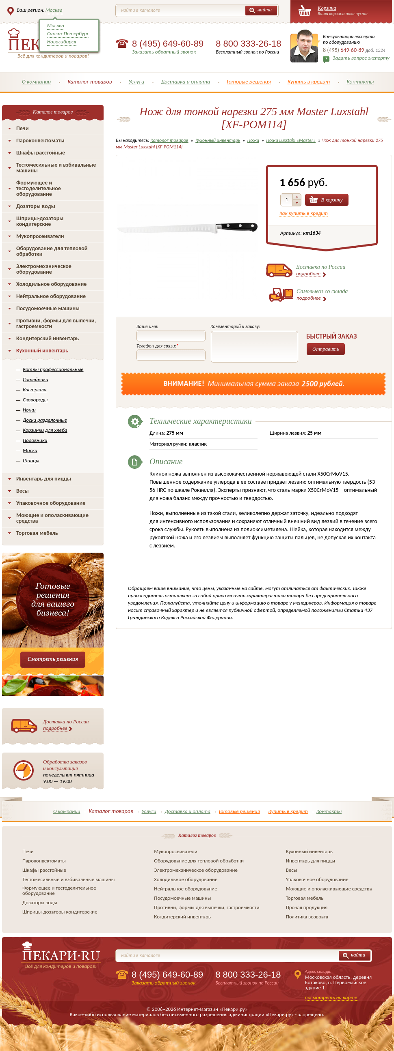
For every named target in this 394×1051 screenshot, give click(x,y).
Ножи (29, 410)
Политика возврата (307, 916)
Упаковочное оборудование (50, 503)
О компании (36, 81)
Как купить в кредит (303, 213)
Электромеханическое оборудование (43, 269)
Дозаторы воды (35, 206)
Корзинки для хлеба (45, 430)
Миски (30, 450)
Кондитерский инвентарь (47, 338)
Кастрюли (34, 389)
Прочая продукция (307, 907)
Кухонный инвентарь (42, 350)
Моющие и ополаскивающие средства (52, 518)
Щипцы (31, 460)
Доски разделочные (45, 420)
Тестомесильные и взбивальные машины (56, 167)
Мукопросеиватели (40, 236)
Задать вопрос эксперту (361, 58)
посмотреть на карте (331, 997)
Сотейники (35, 379)
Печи (22, 128)
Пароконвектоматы (40, 140)
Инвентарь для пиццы (43, 478)
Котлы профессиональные (53, 369)
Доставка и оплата (185, 81)
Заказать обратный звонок (164, 52)
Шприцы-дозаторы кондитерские (39, 221)
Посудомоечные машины (48, 308)
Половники (35, 440)
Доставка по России (66, 725)
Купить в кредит (309, 81)
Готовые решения (249, 81)
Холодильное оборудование (51, 284)
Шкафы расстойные (40, 152)
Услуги (136, 81)
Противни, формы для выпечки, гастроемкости (56, 323)
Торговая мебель (37, 533)
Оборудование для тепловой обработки (52, 251)
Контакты (360, 81)
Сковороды (35, 400)
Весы (22, 490)
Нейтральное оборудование (51, 296)
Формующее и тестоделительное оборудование (38, 188)
